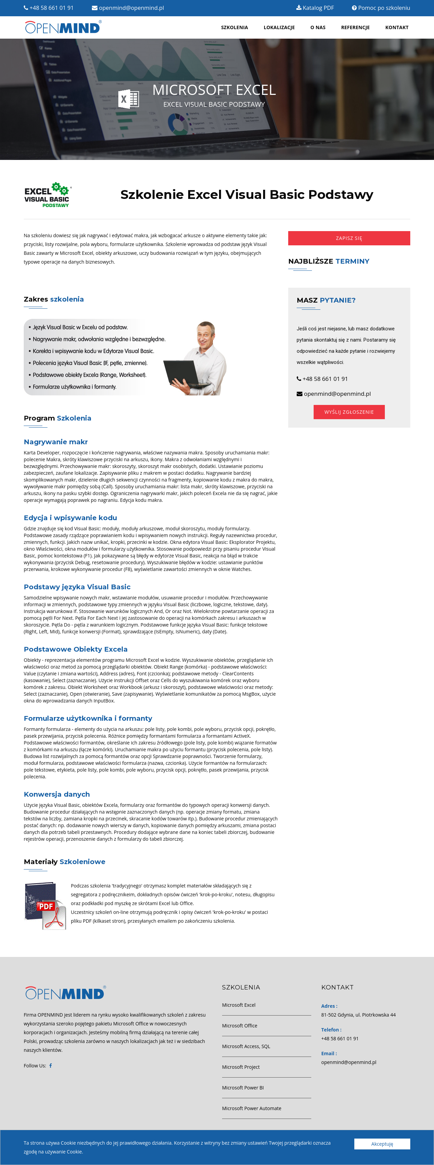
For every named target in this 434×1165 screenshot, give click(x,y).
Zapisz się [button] (349, 238)
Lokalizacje (279, 27)
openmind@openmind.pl (128, 8)
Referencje (355, 27)
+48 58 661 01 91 (49, 8)
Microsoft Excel (239, 1005)
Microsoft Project (241, 1067)
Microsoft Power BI (243, 1087)
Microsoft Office (239, 1025)
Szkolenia (234, 27)
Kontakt (397, 27)
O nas (318, 27)
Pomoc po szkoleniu (381, 8)
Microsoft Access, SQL (246, 1046)
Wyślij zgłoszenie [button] (349, 412)
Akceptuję (382, 1144)
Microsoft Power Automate (251, 1108)
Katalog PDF (315, 8)
